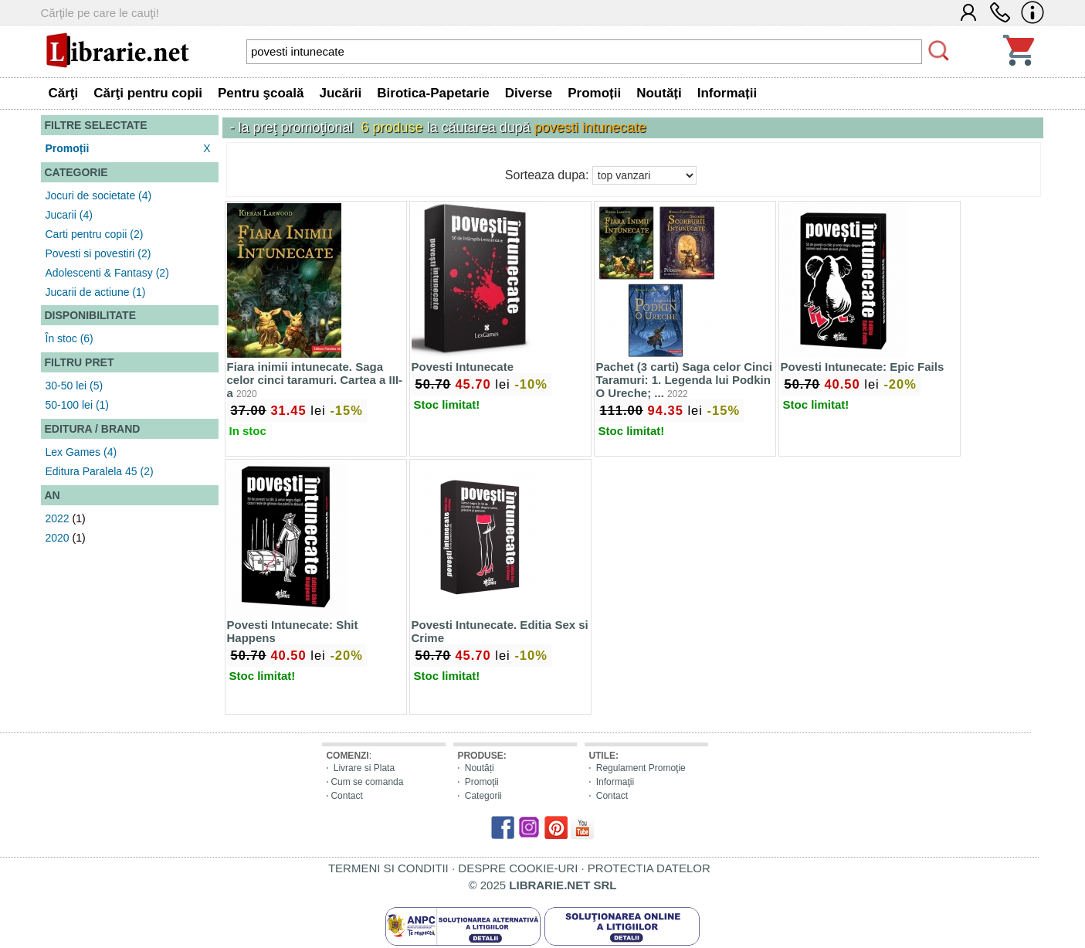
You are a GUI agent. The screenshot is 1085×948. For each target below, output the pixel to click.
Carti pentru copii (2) (95, 234)
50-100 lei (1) (78, 405)
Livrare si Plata (364, 768)
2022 (58, 518)
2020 (58, 538)
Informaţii (615, 781)
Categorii (483, 795)
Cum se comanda (367, 781)
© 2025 (543, 885)
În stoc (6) (69, 338)
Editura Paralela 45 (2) (100, 471)
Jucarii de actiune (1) (96, 292)
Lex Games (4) (81, 452)
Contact (346, 795)
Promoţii (482, 781)
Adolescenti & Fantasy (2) (107, 273)
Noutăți (479, 768)
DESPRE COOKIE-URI (518, 868)
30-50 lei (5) (74, 385)
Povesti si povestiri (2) (98, 253)
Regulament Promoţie (641, 768)
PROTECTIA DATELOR (649, 868)
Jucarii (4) (69, 215)
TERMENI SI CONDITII (388, 868)
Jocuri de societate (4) (99, 195)
